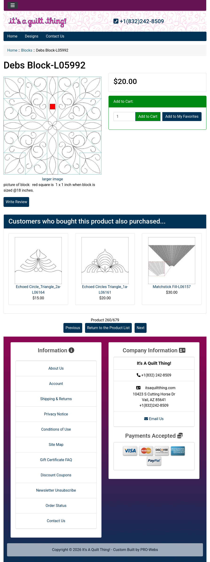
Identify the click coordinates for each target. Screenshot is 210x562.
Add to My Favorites (181, 116)
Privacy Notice (56, 414)
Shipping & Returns (56, 399)
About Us (56, 368)
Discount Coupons (56, 475)
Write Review (16, 202)
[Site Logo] (37, 22)
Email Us (153, 419)
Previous (73, 328)
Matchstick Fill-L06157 (172, 287)
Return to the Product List (108, 328)
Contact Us (55, 36)
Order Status (56, 505)
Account (56, 383)
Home (12, 36)
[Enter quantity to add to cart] (124, 116)
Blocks (26, 50)
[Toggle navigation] (13, 5)
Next (140, 328)
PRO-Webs (149, 549)
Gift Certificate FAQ (56, 460)
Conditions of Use (56, 429)
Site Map (56, 444)
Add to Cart (147, 116)
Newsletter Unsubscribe (56, 490)
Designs (31, 36)
